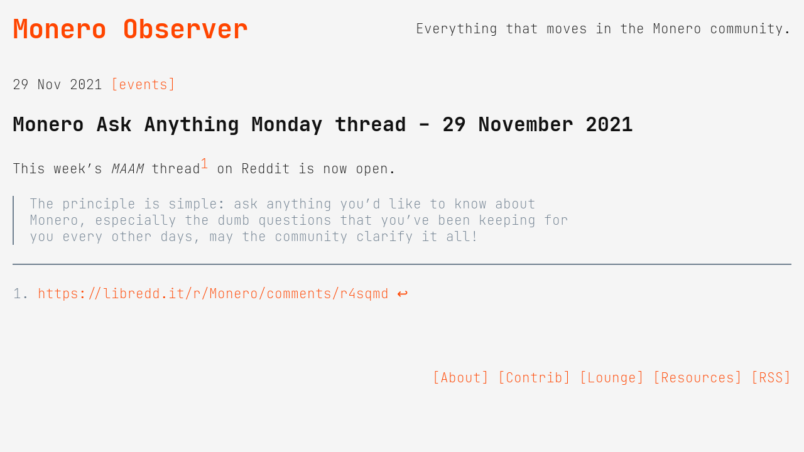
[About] (460, 378)
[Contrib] (534, 378)
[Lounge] (611, 378)
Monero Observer (130, 29)
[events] (143, 85)
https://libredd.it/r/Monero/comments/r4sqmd (213, 294)
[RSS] (771, 378)
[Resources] (697, 378)
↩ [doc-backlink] (402, 294)
